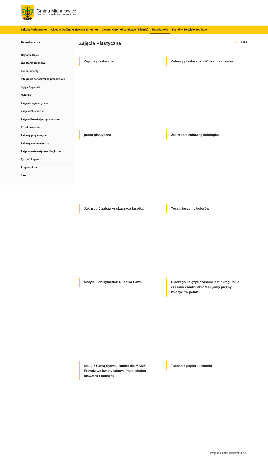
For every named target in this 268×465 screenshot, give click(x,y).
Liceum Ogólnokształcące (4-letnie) (125, 29)
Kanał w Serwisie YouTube (189, 29)
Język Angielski (30, 87)
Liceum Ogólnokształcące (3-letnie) (74, 29)
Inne (23, 175)
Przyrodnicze (29, 167)
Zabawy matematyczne (35, 143)
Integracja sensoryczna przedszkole (43, 78)
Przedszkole (160, 29)
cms (224, 452)
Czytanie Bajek (30, 54)
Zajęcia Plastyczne (32, 111)
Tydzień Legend (30, 159)
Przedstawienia (30, 127)
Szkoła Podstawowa (34, 29)
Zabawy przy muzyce (34, 135)
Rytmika (26, 95)
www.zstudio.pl (238, 452)
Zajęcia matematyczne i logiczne (41, 151)
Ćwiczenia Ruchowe (33, 62)
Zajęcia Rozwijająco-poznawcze (40, 119)
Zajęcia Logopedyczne (35, 103)
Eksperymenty (30, 71)
